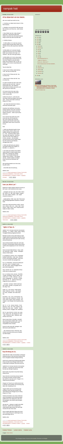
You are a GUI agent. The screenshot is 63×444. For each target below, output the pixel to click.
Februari (39, 47)
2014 (38, 42)
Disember (40, 73)
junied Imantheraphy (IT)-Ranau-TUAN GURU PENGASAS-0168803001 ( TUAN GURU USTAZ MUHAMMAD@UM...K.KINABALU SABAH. (47, 87)
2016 (38, 75)
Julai (39, 56)
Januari (39, 46)
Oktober (39, 69)
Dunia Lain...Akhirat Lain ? (9, 185)
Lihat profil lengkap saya (40, 89)
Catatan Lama (28, 430)
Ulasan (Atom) (10, 432)
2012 (38, 39)
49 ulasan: (5, 177)
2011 (38, 37)
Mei (38, 53)
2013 (38, 40)
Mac (39, 49)
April (39, 51)
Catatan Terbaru (7, 430)
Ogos (39, 66)
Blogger (45, 438)
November (40, 71)
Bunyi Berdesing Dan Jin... (9, 352)
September (40, 67)
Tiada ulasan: (5, 219)
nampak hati (10, 8)
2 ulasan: (28, 342)
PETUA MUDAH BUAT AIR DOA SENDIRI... (14, 17)
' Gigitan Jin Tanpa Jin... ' (9, 227)
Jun (38, 55)
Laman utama (18, 430)
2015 (38, 44)
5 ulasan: (28, 423)
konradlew (34, 438)
